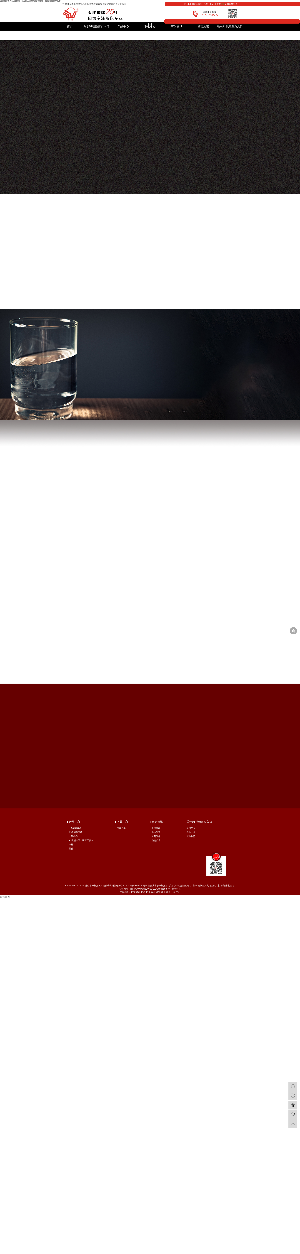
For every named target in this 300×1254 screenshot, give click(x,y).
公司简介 (191, 828)
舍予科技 (176, 889)
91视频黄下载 (75, 832)
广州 (148, 892)
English (188, 4)
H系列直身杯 (75, 828)
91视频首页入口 (166, 885)
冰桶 (71, 844)
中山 (178, 892)
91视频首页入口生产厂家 (207, 885)
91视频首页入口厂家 (185, 885)
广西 (143, 892)
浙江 (168, 892)
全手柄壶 (73, 836)
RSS (206, 4)
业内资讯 (156, 832)
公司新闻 (156, 828)
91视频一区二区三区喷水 (81, 840)
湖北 (163, 892)
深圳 (153, 892)
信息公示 (156, 840)
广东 (133, 892)
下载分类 (121, 828)
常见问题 (156, 836)
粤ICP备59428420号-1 (136, 885)
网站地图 (197, 4)
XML (212, 4)
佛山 (138, 892)
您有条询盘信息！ (227, 4)
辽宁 (158, 892)
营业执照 (122, 4)
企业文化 (191, 832)
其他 (71, 848)
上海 (173, 892)
